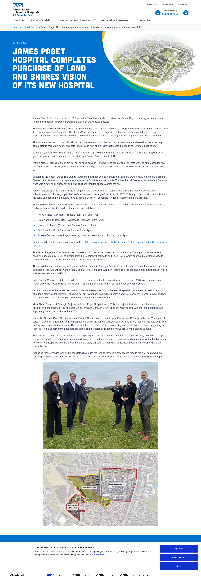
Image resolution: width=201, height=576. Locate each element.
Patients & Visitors (42, 20)
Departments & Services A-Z (78, 20)
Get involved (168, 4)
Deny (178, 561)
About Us (18, 20)
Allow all (179, 543)
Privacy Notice (99, 549)
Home (16, 27)
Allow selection (179, 552)
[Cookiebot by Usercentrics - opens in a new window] (17, 571)
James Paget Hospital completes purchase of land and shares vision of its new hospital (90, 27)
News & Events (152, 4)
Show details (139, 571)
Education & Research (116, 20)
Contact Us (144, 20)
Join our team (183, 4)
